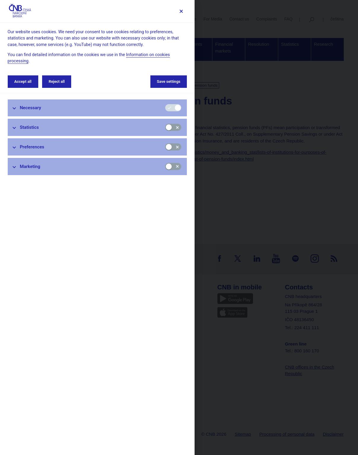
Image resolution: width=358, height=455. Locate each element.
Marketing (30, 166)
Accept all (22, 81)
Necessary (30, 107)
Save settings (168, 81)
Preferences (32, 147)
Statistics (29, 127)
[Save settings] (181, 11)
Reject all (57, 81)
